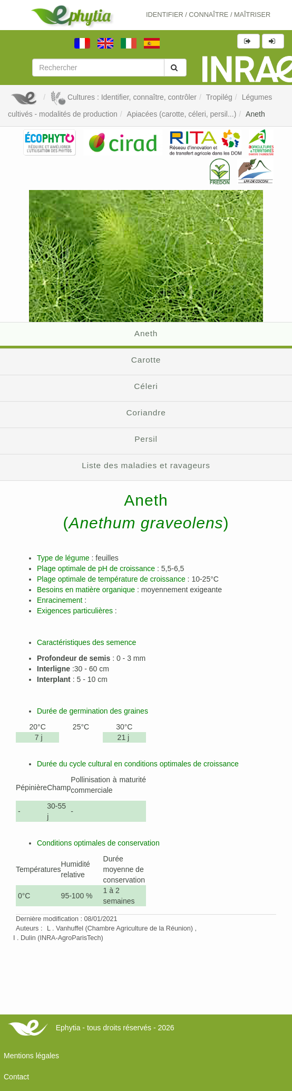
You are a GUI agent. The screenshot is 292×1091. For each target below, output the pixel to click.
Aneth (255, 114)
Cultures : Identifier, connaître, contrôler (123, 97)
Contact (16, 1077)
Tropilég (219, 97)
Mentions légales (31, 1055)
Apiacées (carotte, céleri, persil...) (182, 114)
